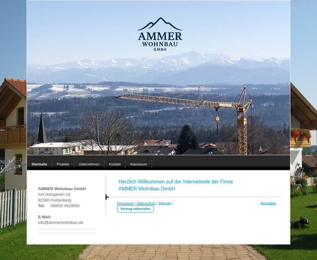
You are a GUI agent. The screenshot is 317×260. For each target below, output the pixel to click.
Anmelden (268, 203)
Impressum (125, 203)
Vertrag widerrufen (135, 209)
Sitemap (164, 203)
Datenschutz (146, 203)
